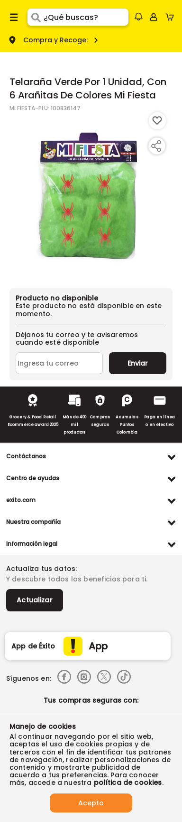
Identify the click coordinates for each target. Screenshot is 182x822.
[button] (138, 17)
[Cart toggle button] (172, 17)
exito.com (21, 500)
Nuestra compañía (33, 522)
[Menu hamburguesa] (14, 17)
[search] (86, 17)
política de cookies (128, 782)
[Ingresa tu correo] (59, 363)
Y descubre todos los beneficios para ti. (76, 579)
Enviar (137, 363)
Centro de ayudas (32, 478)
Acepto (91, 803)
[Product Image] (90, 195)
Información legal (31, 544)
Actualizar (35, 600)
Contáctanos (26, 456)
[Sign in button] (154, 17)
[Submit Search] (35, 17)
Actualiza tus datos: (41, 568)
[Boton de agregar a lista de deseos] (157, 120)
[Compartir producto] (156, 146)
